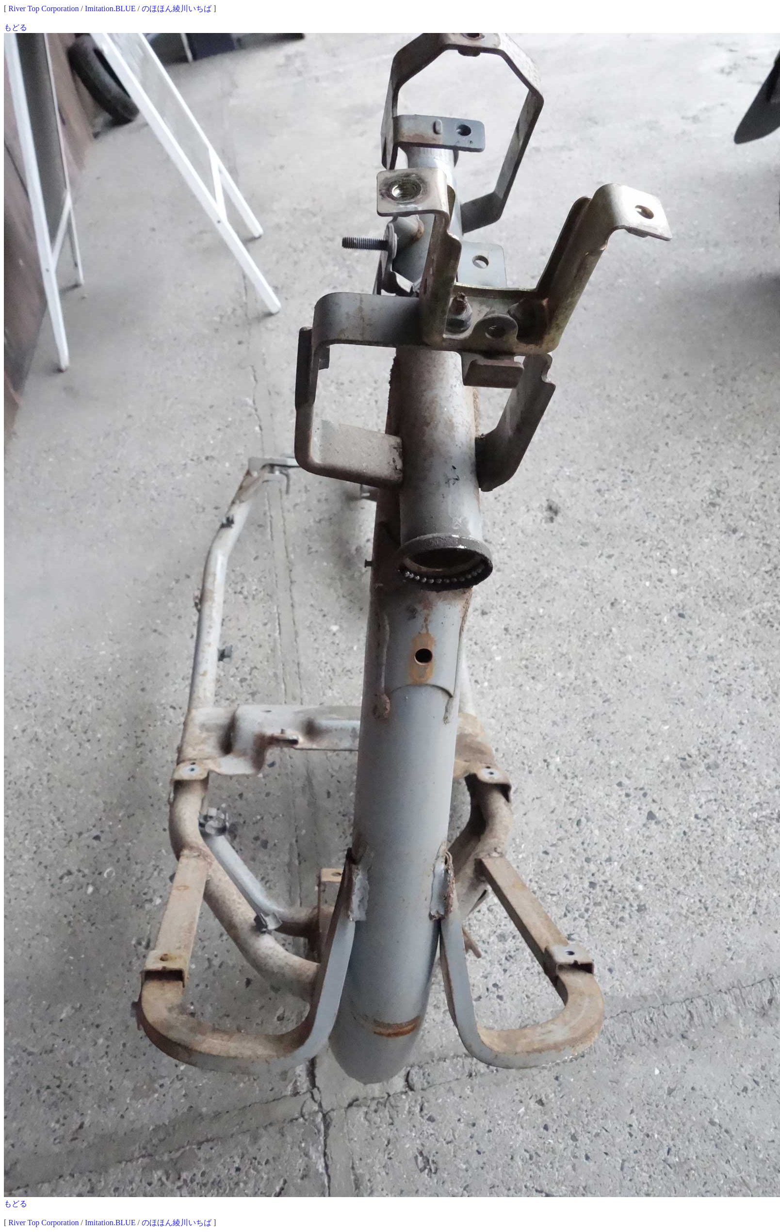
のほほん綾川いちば (176, 8)
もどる (15, 27)
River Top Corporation (43, 8)
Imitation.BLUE (110, 8)
